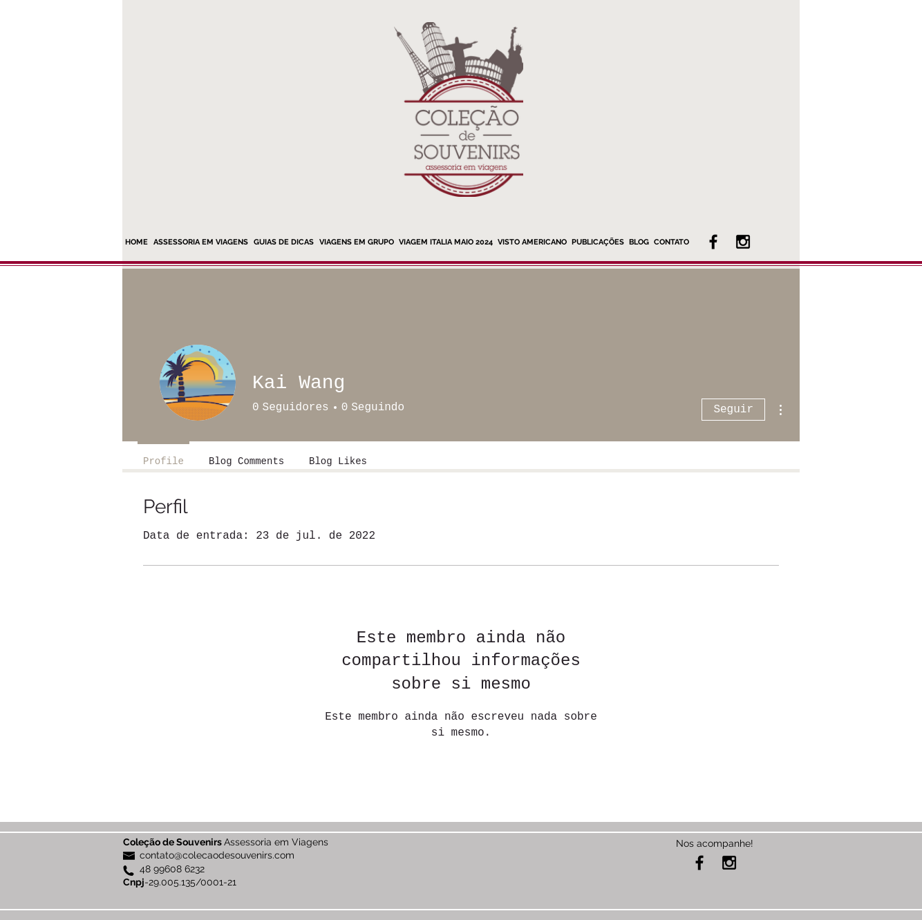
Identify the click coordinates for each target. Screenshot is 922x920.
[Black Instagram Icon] (743, 241)
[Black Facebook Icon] (713, 241)
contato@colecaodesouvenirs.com (217, 855)
